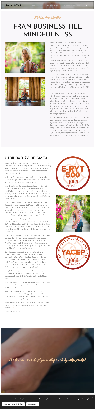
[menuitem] (31, 5)
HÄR (12, 308)
